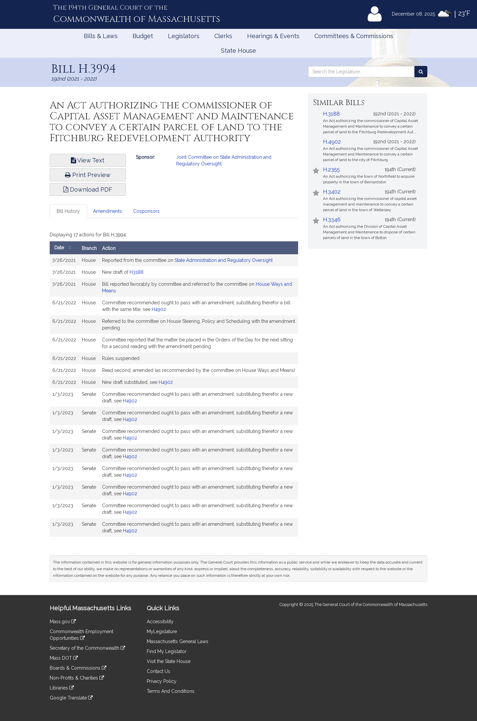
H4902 (159, 309)
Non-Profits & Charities (77, 678)
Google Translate (71, 697)
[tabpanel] (174, 384)
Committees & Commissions (353, 35)
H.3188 (331, 114)
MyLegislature (162, 631)
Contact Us (158, 671)
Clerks (223, 35)
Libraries (62, 688)
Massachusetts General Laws (177, 641)
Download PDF (87, 189)
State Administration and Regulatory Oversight (224, 260)
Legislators (183, 35)
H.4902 (332, 142)
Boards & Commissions (78, 668)
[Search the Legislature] (420, 71)
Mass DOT (64, 658)
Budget (142, 35)
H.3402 (332, 192)
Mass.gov (63, 621)
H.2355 (331, 169)
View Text (87, 160)
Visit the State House (168, 661)
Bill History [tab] (68, 211)
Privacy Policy (162, 681)
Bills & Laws (101, 35)
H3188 (136, 272)
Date (64, 248)
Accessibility (160, 621)
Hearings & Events (273, 35)
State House (238, 50)
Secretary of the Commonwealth (87, 648)
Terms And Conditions (170, 691)
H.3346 (332, 219)
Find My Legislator (166, 651)
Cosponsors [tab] (146, 211)
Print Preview (88, 174)
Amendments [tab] (107, 211)
